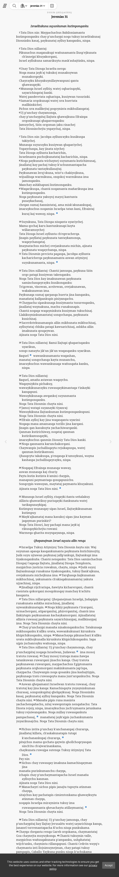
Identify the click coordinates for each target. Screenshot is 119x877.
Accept (109, 865)
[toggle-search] (14, 5)
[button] (57, 213)
